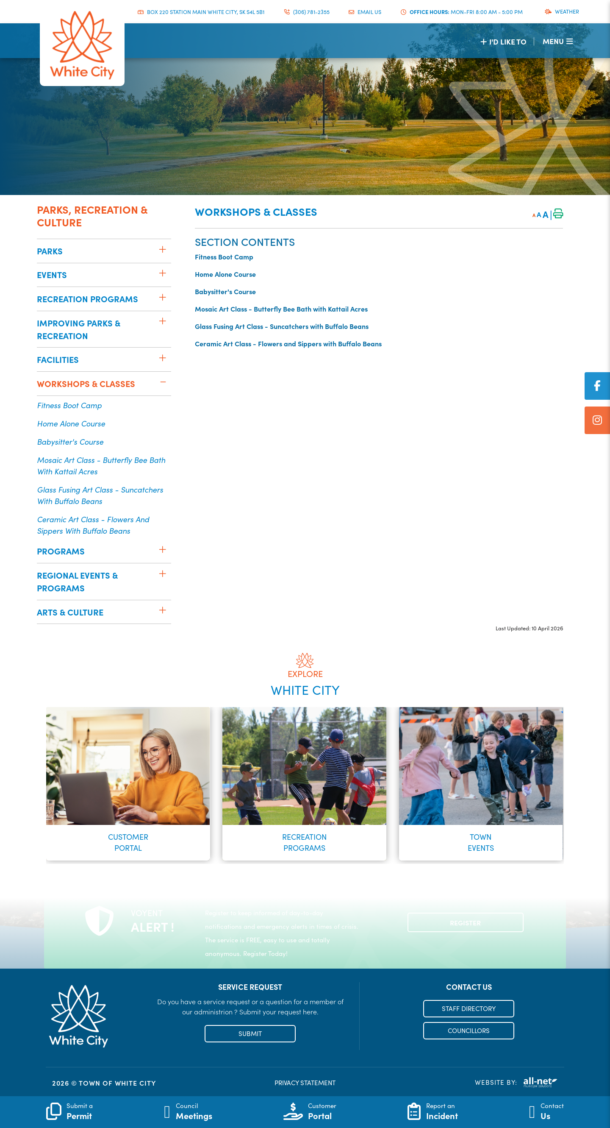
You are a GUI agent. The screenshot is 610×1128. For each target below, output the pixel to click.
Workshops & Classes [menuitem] (86, 383)
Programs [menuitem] (61, 551)
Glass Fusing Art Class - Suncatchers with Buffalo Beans (282, 326)
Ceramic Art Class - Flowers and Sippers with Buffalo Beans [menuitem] (93, 525)
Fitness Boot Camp (224, 256)
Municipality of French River (82, 45)
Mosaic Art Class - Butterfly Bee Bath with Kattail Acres (281, 308)
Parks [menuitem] (50, 250)
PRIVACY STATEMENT (305, 1082)
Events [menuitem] (52, 274)
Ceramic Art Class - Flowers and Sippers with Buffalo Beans (288, 343)
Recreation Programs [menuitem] (87, 298)
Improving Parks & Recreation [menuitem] (78, 329)
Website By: (516, 1082)
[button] (162, 249)
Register (465, 922)
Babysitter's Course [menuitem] (70, 441)
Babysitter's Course (225, 291)
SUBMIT (250, 1033)
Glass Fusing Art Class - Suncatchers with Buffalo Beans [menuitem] (100, 495)
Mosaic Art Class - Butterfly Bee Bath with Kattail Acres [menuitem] (101, 465)
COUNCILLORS (469, 1030)
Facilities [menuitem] (58, 359)
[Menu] (558, 41)
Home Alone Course (225, 274)
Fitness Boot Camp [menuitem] (69, 405)
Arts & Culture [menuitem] (70, 612)
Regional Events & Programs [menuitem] (77, 581)
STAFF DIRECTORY (469, 1008)
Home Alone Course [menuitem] (71, 423)
